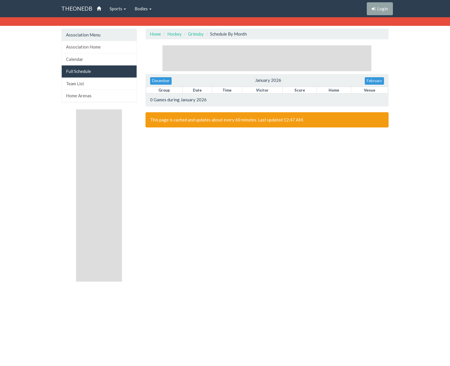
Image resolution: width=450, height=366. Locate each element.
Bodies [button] (143, 8)
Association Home (83, 46)
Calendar (74, 59)
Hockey (174, 33)
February (374, 80)
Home (155, 33)
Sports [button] (118, 8)
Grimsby (196, 33)
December (161, 80)
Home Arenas (79, 95)
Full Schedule (78, 71)
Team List (75, 83)
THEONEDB (76, 8)
